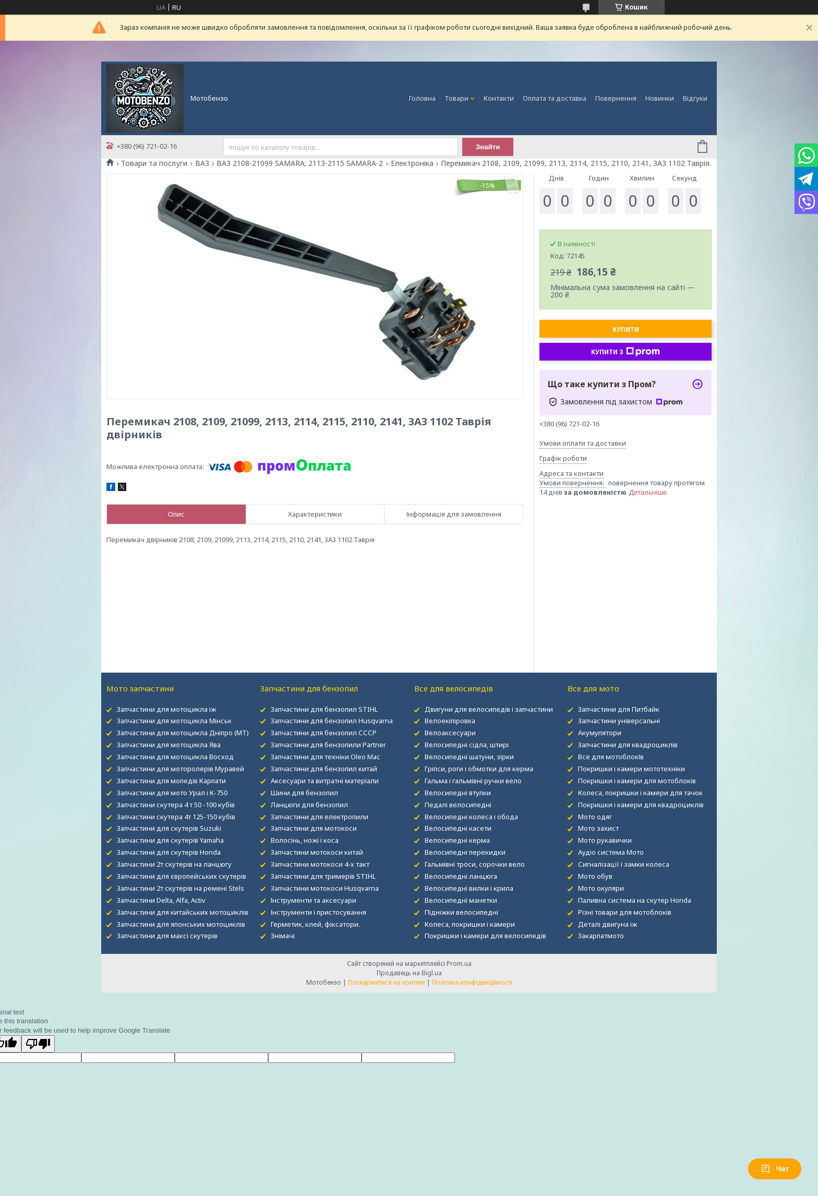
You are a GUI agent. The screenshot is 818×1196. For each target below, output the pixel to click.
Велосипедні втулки (458, 792)
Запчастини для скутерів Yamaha (170, 840)
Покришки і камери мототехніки (631, 768)
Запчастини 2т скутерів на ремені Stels (180, 888)
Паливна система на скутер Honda (634, 900)
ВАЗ (202, 163)
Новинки (659, 98)
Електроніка (412, 163)
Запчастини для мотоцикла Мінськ (174, 720)
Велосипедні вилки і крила (469, 888)
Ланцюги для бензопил (309, 804)
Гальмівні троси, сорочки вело (475, 864)
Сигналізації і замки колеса (623, 864)
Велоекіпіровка (450, 720)
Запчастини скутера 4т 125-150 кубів (176, 816)
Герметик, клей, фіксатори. (315, 924)
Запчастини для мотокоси (314, 828)
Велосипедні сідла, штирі (467, 744)
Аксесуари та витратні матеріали (325, 780)
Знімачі (283, 935)
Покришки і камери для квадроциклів (641, 804)
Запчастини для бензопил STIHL (324, 709)
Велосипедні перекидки (465, 852)
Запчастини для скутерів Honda (169, 852)
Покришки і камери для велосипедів (485, 935)
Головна (422, 98)
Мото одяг (595, 816)
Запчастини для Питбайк (618, 709)
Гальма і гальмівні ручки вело (473, 780)
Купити (625, 329)
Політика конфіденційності (472, 982)
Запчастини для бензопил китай (324, 768)
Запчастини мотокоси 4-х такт (320, 864)
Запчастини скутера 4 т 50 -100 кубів (176, 804)
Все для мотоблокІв (611, 756)
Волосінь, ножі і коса (305, 840)
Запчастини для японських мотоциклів (181, 924)
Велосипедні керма (457, 840)
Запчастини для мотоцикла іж (166, 709)
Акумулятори (599, 732)
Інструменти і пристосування (318, 912)
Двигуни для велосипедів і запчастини (489, 709)
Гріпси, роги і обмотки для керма (479, 768)
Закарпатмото (601, 935)
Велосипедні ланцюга (461, 876)
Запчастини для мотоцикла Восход (175, 756)
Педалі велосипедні (458, 804)
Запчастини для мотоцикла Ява (169, 744)
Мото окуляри (601, 888)
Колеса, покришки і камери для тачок (640, 792)
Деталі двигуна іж (607, 924)
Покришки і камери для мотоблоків (637, 780)
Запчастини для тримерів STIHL (323, 876)
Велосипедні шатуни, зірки (469, 756)
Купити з (625, 351)
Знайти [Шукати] (488, 147)
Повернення (615, 98)
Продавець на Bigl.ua (409, 972)
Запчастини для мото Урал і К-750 (172, 792)
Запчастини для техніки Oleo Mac (325, 756)
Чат (775, 1169)
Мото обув (595, 876)
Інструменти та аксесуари (313, 900)
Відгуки (695, 98)
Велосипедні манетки (461, 900)
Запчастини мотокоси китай (317, 852)
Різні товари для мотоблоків (624, 912)
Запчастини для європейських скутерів (181, 876)
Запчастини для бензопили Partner (328, 744)
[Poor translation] (38, 1044)
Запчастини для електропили (319, 816)
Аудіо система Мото (611, 852)
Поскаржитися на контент (386, 982)
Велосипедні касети (458, 828)
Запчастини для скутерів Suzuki (169, 828)
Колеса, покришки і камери (470, 924)
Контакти (499, 98)
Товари (456, 98)
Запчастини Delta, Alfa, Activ (161, 900)
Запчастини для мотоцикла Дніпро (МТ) (183, 732)
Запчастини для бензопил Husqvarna (332, 720)
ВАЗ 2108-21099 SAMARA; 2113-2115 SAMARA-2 (299, 163)
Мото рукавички (605, 840)
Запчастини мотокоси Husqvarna (325, 888)
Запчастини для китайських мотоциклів (182, 912)
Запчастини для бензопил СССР (324, 732)
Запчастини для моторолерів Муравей (180, 768)
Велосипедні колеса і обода (471, 816)
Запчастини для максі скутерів (167, 935)
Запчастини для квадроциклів (628, 744)
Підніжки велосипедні (461, 912)
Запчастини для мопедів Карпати (171, 780)
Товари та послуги (154, 163)
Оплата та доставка (554, 98)
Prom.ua (459, 963)
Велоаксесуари (450, 732)
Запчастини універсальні (619, 720)
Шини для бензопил (304, 792)
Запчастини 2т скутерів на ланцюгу (174, 864)
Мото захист (598, 828)
